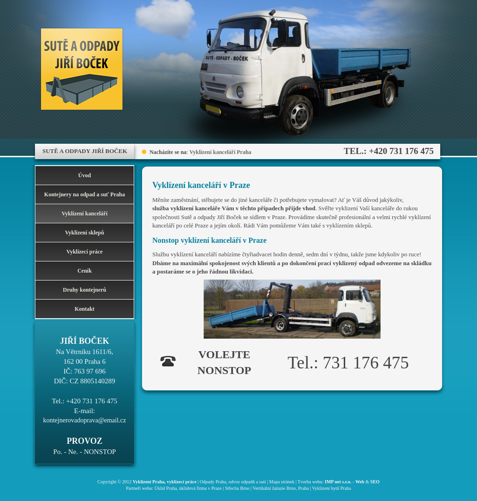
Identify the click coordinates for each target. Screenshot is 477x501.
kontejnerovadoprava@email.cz (84, 420)
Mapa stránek (281, 481)
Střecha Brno (237, 488)
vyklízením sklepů (349, 225)
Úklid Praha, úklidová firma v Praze (188, 488)
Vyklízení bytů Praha (331, 488)
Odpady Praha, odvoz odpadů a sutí (233, 481)
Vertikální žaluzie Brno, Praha (280, 488)
